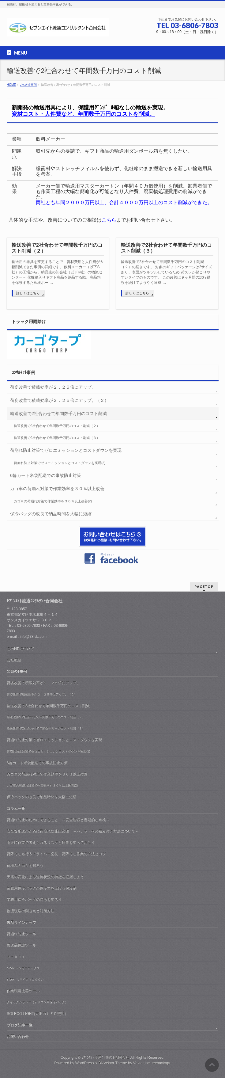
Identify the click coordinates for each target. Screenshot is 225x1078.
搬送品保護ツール (21, 945)
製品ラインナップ (21, 922)
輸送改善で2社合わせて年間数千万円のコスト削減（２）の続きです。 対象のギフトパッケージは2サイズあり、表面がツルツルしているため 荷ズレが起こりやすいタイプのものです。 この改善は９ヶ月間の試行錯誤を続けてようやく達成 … (166, 272)
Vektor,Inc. (142, 1063)
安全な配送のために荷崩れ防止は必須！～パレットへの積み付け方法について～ (73, 831)
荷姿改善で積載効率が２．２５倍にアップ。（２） (59, 400)
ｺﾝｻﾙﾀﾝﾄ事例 (28, 84)
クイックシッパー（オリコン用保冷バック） (37, 1002)
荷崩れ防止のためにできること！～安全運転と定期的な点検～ (58, 820)
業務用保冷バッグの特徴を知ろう (34, 899)
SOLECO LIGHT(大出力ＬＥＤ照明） (37, 1013)
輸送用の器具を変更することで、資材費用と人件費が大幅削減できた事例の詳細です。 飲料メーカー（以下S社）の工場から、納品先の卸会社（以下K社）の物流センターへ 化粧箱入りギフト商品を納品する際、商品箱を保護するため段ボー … (57, 272)
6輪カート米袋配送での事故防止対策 (45, 475)
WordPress (84, 1063)
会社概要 (14, 660)
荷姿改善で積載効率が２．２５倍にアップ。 (53, 387)
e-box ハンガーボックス (23, 968)
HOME (11, 84)
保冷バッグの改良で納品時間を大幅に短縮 (51, 513)
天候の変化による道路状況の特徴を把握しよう (45, 877)
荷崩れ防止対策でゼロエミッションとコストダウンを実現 (66, 450)
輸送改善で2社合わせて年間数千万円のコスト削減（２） (57, 247)
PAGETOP (204, 587)
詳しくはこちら (28, 293)
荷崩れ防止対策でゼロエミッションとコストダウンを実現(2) (59, 463)
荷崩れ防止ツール (21, 934)
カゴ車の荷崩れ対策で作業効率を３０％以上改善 (57, 488)
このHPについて (20, 649)
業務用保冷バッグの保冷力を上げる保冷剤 (42, 888)
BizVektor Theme (112, 1063)
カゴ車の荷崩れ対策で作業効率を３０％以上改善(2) (53, 501)
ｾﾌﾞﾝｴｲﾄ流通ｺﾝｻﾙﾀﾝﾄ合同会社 (105, 1057)
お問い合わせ (18, 1036)
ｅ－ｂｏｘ (16, 956)
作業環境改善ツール (23, 991)
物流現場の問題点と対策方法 (30, 911)
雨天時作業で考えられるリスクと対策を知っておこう (51, 842)
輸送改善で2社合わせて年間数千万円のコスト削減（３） (166, 247)
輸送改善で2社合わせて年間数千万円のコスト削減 (58, 413)
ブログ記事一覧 (19, 1025)
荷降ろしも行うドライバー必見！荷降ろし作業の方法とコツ (56, 854)
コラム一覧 (16, 808)
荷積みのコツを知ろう (25, 865)
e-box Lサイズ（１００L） (26, 979)
